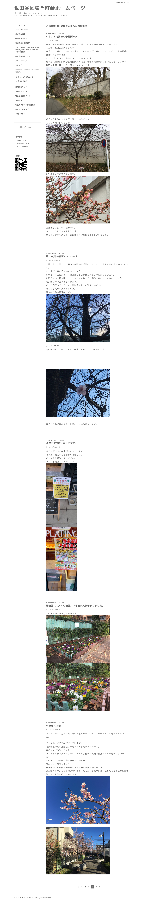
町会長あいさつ (21, 39)
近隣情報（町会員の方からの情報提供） (27, 71)
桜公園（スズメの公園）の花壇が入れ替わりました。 (75, 605)
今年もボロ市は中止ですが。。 (63, 443)
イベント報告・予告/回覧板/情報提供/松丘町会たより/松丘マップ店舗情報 (27, 49)
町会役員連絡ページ (22, 96)
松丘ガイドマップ (22, 109)
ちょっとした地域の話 (53, 40)
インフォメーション (22, 30)
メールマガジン (21, 91)
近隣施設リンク (21, 87)
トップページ (20, 25)
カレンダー (19, 65)
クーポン (18, 100)
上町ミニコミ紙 (21, 61)
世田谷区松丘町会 (26, 897)
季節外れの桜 (53, 725)
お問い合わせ (20, 114)
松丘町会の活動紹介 (22, 43)
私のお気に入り (23, 81)
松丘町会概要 (20, 34)
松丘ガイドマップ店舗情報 (25, 105)
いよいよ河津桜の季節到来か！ (63, 36)
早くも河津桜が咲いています (62, 256)
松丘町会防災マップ (22, 56)
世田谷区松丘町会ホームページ (50, 7)
